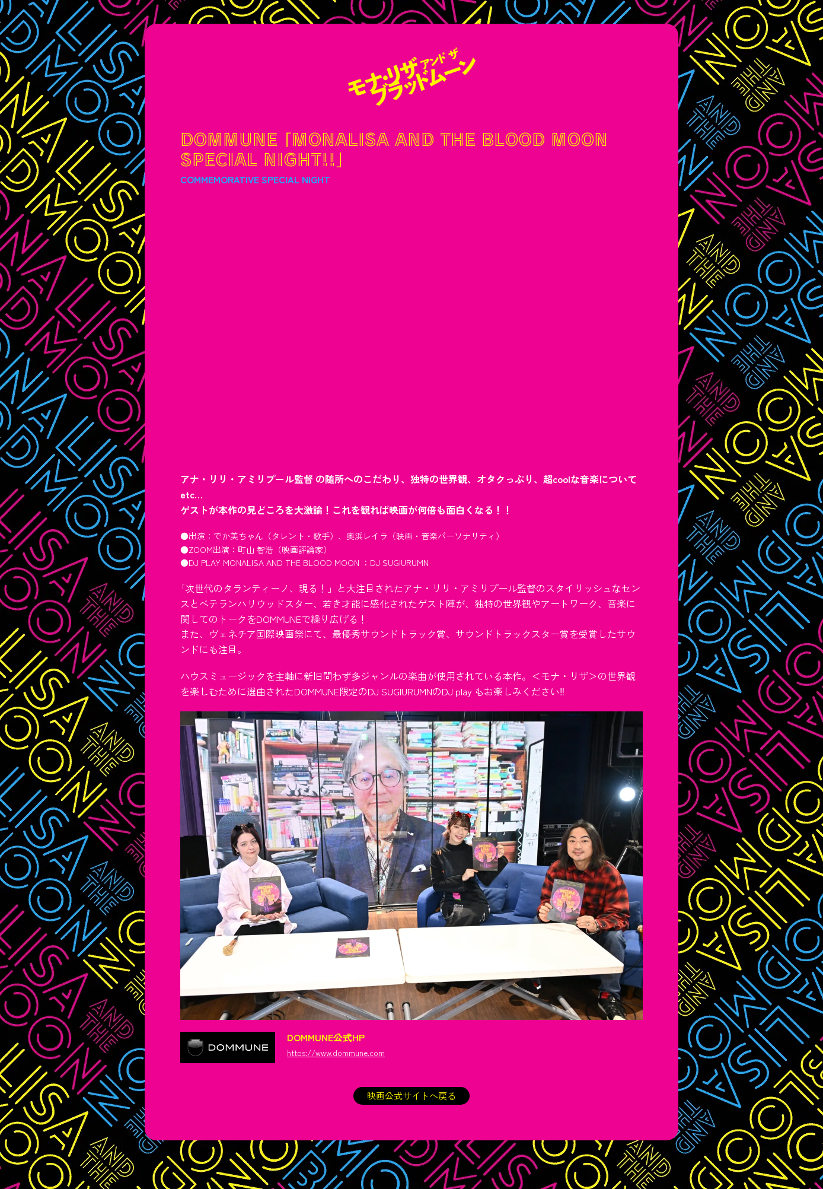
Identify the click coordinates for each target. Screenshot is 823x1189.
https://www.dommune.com (339, 1052)
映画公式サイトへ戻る (411, 1096)
